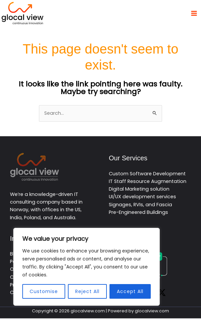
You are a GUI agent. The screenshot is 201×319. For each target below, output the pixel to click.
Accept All (130, 291)
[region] (86, 267)
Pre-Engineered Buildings (138, 213)
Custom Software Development (147, 174)
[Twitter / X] (162, 293)
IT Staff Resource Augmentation (147, 182)
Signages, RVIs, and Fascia (140, 205)
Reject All (87, 291)
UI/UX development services (142, 197)
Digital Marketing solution (139, 189)
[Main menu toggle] (194, 13)
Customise (44, 291)
